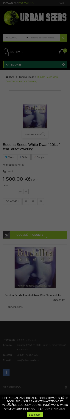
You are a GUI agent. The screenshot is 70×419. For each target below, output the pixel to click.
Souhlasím (35, 414)
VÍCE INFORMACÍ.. (55, 409)
